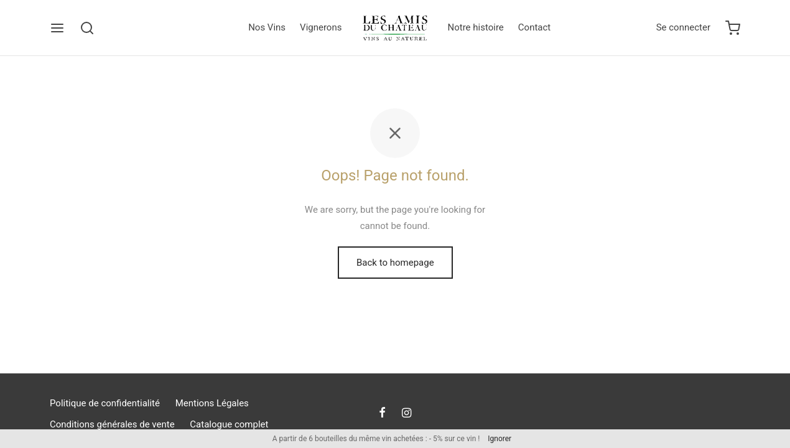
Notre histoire (476, 27)
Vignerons (321, 27)
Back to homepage (395, 263)
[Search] (87, 28)
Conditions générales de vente (112, 424)
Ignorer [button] (499, 438)
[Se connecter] (683, 28)
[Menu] (57, 28)
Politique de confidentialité (105, 403)
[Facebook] (382, 413)
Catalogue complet (229, 424)
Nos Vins (267, 27)
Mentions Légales (212, 403)
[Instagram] (406, 413)
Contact (534, 27)
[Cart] (732, 28)
